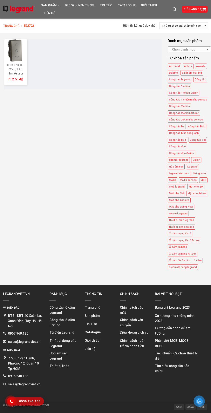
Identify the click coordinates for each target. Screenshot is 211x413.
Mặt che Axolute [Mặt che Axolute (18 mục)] (179, 200)
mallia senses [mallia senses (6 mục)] (188, 180)
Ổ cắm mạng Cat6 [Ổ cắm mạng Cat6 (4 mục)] (180, 233)
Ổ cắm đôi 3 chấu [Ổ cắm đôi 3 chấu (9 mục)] (179, 260)
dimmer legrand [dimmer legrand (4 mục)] (179, 159)
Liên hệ (49, 13)
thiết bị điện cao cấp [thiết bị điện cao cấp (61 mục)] (181, 226)
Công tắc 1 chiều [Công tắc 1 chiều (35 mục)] (179, 86)
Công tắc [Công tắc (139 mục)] (200, 79)
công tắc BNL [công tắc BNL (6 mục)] (196, 126)
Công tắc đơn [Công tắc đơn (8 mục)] (177, 146)
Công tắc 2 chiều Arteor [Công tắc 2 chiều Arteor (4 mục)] (184, 112)
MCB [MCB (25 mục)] (203, 180)
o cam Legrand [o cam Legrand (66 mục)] (178, 213)
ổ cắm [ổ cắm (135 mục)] (198, 260)
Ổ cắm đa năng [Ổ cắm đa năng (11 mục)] (178, 246)
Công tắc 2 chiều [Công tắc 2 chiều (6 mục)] (179, 106)
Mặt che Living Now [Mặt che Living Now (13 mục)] (181, 206)
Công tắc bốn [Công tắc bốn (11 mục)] (177, 139)
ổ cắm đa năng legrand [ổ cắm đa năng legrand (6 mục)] (183, 267)
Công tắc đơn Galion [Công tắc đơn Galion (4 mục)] (181, 153)
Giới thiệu (149, 5)
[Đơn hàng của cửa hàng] (183, 25)
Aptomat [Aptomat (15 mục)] (174, 66)
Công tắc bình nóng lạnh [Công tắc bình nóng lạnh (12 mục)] (184, 133)
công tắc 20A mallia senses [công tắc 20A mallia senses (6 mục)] (186, 119)
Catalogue (127, 5)
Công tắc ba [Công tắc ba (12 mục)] (176, 126)
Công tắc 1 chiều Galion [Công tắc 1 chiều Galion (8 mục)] (183, 92)
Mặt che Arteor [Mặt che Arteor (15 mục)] (197, 193)
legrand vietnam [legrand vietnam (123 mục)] (179, 173)
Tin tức (106, 5)
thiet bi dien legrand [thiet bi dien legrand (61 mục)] (181, 220)
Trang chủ (11, 25)
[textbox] (188, 49)
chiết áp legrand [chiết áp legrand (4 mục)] (192, 72)
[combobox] (189, 49)
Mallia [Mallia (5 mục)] (172, 180)
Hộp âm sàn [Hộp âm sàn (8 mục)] (176, 166)
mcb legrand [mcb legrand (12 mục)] (177, 186)
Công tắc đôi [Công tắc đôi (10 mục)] (198, 139)
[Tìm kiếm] (174, 9)
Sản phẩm (50, 5)
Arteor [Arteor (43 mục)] (188, 66)
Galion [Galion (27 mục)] (196, 159)
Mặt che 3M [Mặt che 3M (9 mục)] (176, 193)
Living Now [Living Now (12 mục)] (199, 173)
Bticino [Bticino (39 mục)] (173, 72)
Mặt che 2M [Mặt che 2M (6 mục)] (196, 186)
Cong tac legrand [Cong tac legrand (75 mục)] (180, 79)
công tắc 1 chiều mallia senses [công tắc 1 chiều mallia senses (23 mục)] (188, 99)
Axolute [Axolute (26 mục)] (201, 66)
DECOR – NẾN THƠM (80, 5)
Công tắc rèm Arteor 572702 (15, 73)
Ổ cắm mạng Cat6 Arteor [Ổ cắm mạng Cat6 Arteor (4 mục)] (184, 240)
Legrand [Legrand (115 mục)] (192, 166)
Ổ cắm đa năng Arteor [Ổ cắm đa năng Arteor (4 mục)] (182, 253)
